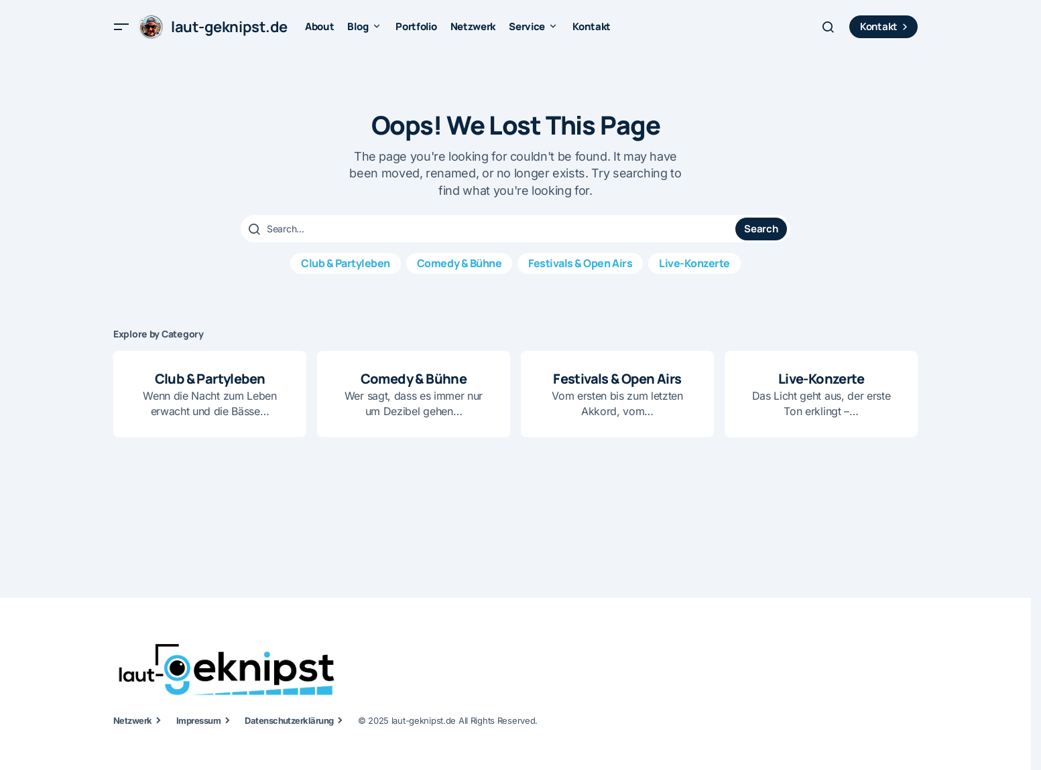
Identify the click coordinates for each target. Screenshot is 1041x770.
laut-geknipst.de (229, 26)
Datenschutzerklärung (289, 720)
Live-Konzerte (694, 263)
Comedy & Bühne (459, 263)
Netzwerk (132, 720)
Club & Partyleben (345, 263)
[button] (121, 27)
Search (761, 229)
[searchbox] (489, 229)
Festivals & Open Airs (580, 263)
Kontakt (885, 26)
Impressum (198, 720)
